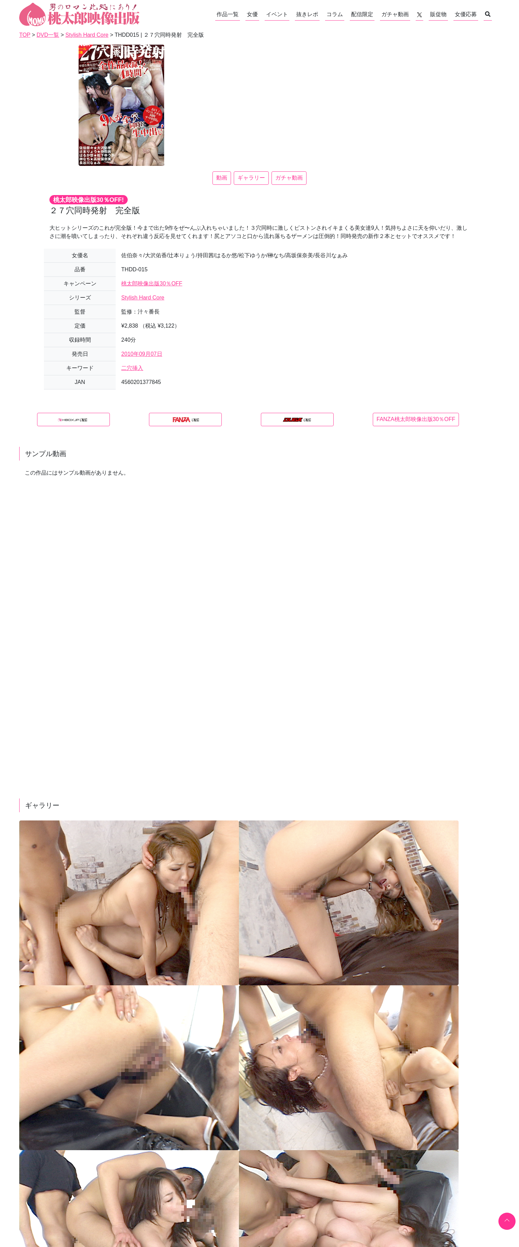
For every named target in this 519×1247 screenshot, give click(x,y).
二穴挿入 (132, 368)
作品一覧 (228, 14)
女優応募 (466, 14)
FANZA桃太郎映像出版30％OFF (416, 419)
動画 (221, 178)
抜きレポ (307, 14)
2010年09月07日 (141, 354)
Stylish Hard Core (142, 298)
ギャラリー (251, 178)
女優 (252, 14)
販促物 (438, 14)
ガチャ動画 (395, 14)
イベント (277, 14)
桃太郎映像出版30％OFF (151, 283)
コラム (334, 14)
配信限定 (362, 14)
